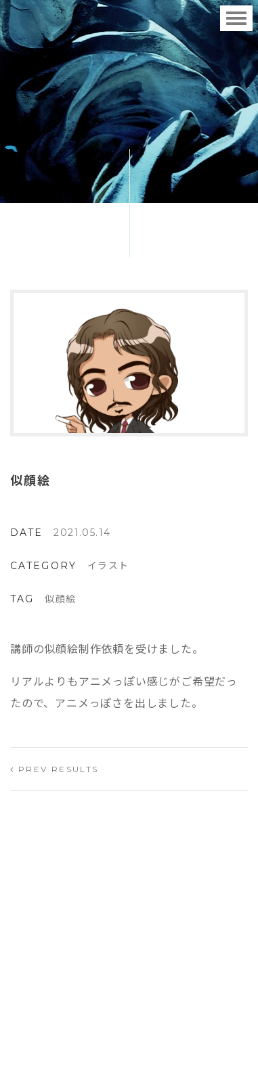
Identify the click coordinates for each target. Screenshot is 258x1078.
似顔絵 (60, 599)
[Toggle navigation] (236, 18)
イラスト (108, 566)
